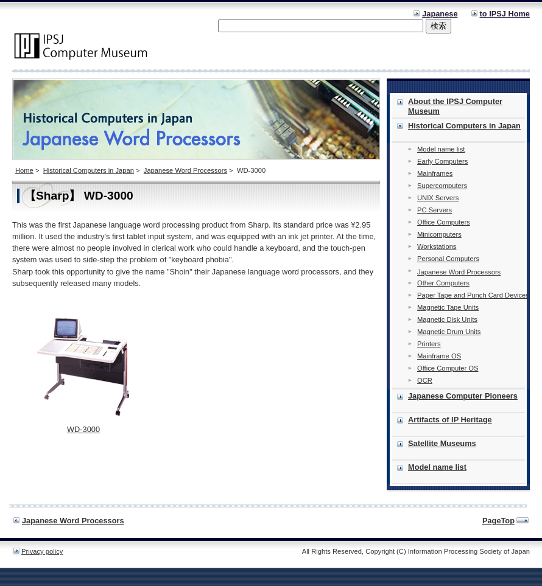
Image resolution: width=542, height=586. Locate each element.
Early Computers (442, 161)
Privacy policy (42, 551)
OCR (424, 380)
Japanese (439, 13)
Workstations (436, 246)
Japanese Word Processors (185, 170)
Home (24, 170)
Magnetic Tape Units (448, 307)
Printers (429, 343)
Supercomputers (442, 185)
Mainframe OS (439, 356)
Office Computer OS (448, 368)
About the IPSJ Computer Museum (455, 106)
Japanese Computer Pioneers (463, 395)
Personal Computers (448, 258)
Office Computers (443, 222)
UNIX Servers (438, 197)
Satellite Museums (442, 443)
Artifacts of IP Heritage (450, 419)
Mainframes (434, 173)
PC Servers (434, 210)
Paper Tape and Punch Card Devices (473, 295)
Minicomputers (439, 234)
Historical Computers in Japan (88, 170)
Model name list (441, 149)
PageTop (498, 520)
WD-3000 (83, 429)
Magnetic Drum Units (448, 331)
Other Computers (443, 283)
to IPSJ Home (505, 13)
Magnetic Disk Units (447, 319)
